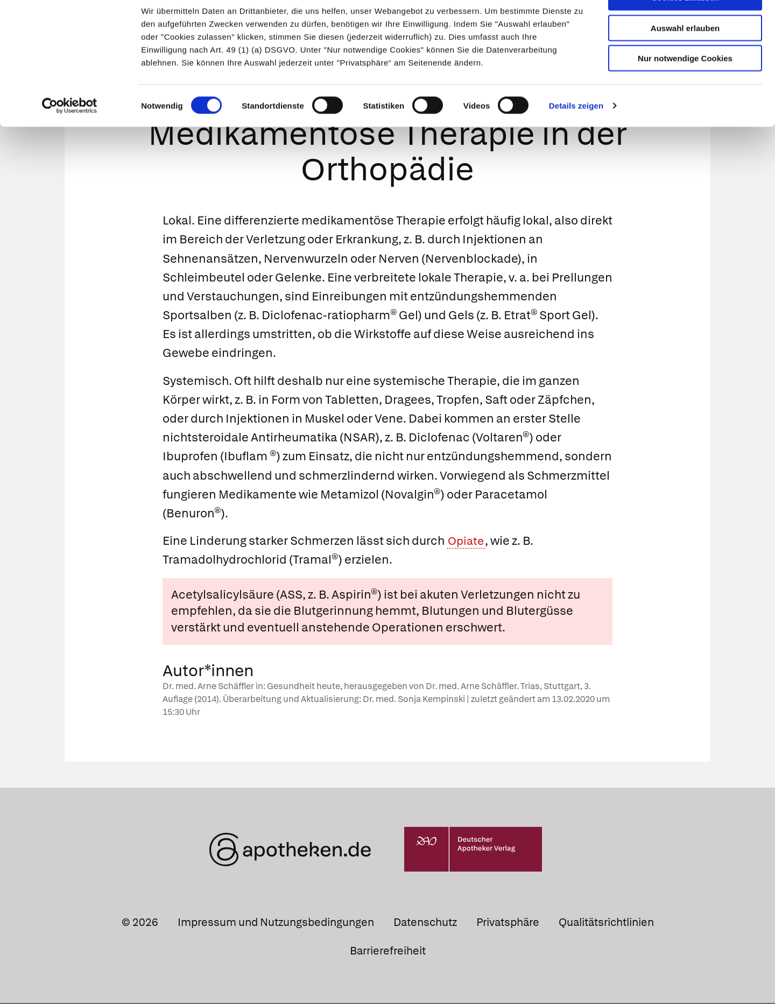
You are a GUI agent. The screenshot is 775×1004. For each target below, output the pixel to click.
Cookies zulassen (685, 26)
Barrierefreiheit (388, 952)
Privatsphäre (507, 923)
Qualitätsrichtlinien (606, 923)
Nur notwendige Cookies (685, 87)
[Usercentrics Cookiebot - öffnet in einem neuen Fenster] (70, 135)
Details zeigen (576, 134)
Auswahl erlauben (685, 56)
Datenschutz (425, 923)
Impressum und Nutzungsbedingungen (276, 923)
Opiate (467, 542)
